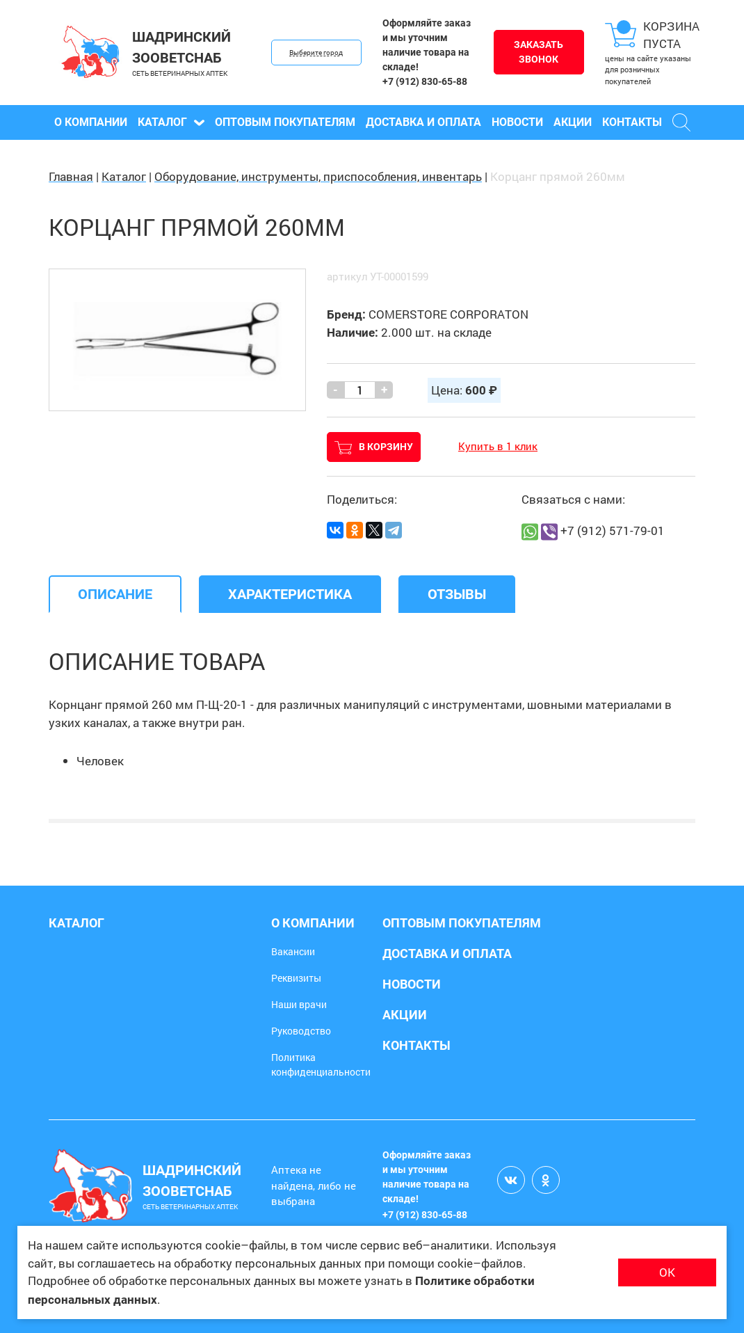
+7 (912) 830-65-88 (424, 81)
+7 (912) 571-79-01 (612, 530)
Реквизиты (296, 977)
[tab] (115, 594)
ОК (667, 1272)
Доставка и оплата (423, 122)
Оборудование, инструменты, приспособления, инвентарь (318, 176)
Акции (572, 122)
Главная (71, 176)
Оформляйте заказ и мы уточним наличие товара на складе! (426, 44)
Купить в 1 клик (497, 446)
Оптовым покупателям (285, 122)
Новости (517, 122)
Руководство (301, 1030)
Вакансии (293, 951)
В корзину (373, 447)
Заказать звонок (538, 52)
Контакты (632, 122)
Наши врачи (299, 1004)
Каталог (171, 122)
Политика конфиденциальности (321, 1064)
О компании (90, 122)
